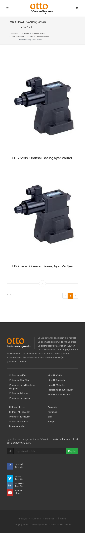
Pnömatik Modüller (19, 416)
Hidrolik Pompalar (57, 375)
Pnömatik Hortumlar (19, 392)
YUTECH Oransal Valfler (38, 36)
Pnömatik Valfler (17, 370)
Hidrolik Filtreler (17, 401)
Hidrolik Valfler (38, 33)
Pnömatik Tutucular (19, 411)
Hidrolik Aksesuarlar (19, 406)
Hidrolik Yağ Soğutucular (60, 384)
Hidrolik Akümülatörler (59, 389)
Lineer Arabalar (17, 421)
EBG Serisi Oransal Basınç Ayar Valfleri (42, 266)
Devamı (22, 356)
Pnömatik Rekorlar (18, 388)
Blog (50, 411)
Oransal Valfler (17, 36)
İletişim (51, 416)
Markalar (49, 513)
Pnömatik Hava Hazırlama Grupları (22, 381)
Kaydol (72, 445)
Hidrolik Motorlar (56, 379)
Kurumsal (52, 406)
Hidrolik (25, 33)
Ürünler (14, 33)
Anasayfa (52, 401)
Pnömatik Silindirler (19, 375)
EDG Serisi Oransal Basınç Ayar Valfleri (42, 158)
